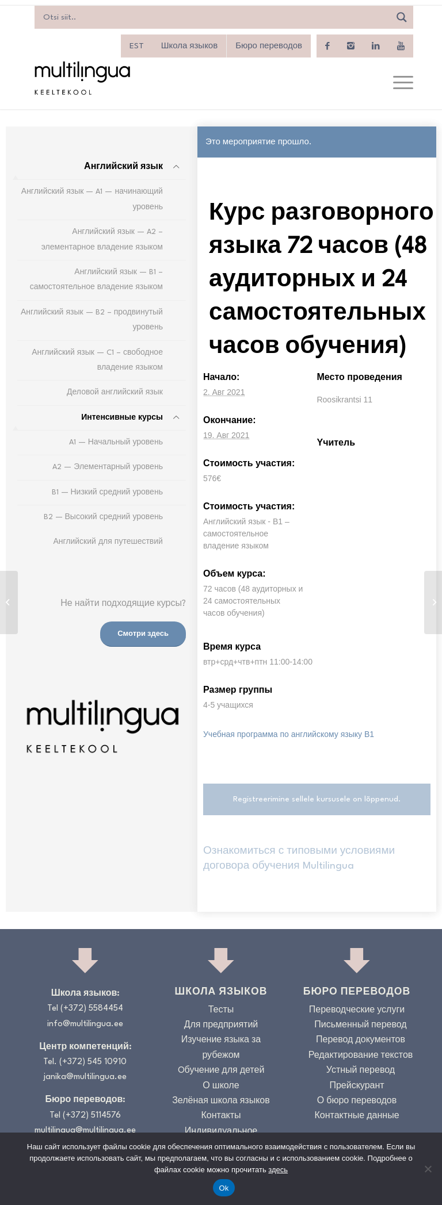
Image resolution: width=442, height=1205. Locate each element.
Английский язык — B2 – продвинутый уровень (92, 320)
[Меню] (397, 83)
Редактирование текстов (360, 1056)
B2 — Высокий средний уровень (103, 517)
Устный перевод (360, 1070)
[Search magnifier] (401, 17)
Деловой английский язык (115, 392)
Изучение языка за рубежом (221, 1048)
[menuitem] (137, 45)
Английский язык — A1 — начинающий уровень (92, 199)
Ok (223, 1188)
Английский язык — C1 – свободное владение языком (97, 360)
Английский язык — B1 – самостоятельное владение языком (96, 279)
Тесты (221, 1010)
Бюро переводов (268, 46)
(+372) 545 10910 (93, 1062)
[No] (427, 1169)
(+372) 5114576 (92, 1115)
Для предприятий (221, 1025)
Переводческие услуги (357, 1010)
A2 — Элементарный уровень (107, 467)
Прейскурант (356, 1086)
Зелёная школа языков (221, 1101)
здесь (278, 1169)
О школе (221, 1086)
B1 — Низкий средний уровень (107, 492)
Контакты (221, 1116)
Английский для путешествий (108, 542)
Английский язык (123, 167)
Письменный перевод (360, 1025)
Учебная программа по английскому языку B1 (288, 734)
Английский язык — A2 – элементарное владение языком (102, 239)
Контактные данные (356, 1116)
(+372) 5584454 (91, 1008)
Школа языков (189, 46)
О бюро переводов (357, 1101)
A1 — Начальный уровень (116, 442)
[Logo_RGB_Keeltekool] (82, 78)
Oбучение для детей (221, 1070)
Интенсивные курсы (122, 417)
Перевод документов (360, 1040)
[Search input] (215, 17)
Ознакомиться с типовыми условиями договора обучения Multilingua (299, 858)
